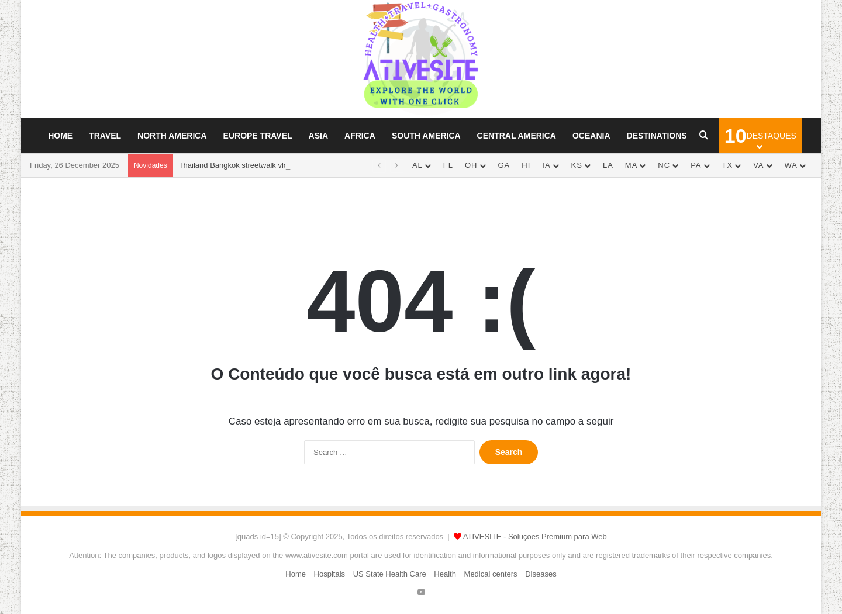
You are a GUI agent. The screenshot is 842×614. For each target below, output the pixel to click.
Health (445, 574)
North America (171, 135)
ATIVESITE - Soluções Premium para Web (535, 536)
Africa (359, 135)
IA (546, 165)
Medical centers (490, 574)
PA (696, 165)
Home (60, 135)
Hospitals (329, 574)
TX (727, 165)
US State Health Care (389, 574)
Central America (516, 135)
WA (791, 165)
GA (504, 165)
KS (576, 165)
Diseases (540, 574)
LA (608, 165)
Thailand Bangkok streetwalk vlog (235, 165)
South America (426, 135)
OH (471, 165)
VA (758, 165)
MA (631, 165)
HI (526, 165)
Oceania (591, 135)
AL (417, 165)
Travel (105, 135)
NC (664, 165)
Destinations (657, 135)
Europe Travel (257, 135)
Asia (318, 135)
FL (448, 165)
